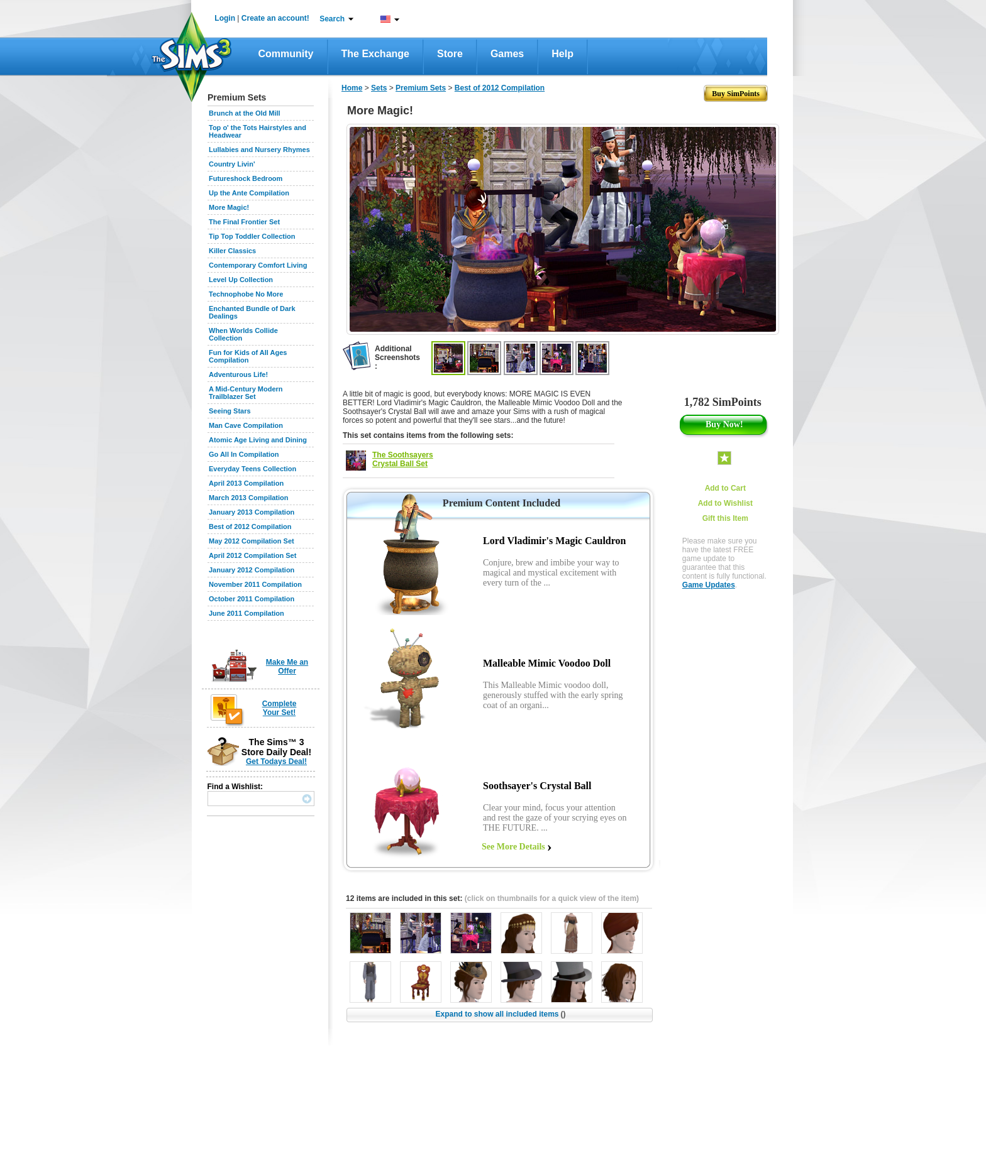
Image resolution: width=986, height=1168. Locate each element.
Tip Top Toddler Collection (252, 236)
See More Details (513, 846)
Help (562, 53)
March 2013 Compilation (249, 497)
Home (351, 88)
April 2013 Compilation (246, 483)
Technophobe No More (246, 294)
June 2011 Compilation (246, 613)
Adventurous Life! (238, 374)
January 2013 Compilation (251, 512)
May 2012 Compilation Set (251, 541)
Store (450, 53)
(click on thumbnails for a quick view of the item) (552, 898)
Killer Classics (232, 250)
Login (224, 18)
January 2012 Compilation (251, 570)
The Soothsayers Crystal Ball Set (402, 459)
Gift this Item (725, 518)
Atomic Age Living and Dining (258, 440)
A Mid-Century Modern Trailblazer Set (246, 392)
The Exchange (375, 53)
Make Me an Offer (287, 666)
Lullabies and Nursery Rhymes (259, 149)
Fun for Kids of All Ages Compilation (248, 356)
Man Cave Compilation (246, 425)
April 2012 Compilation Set (252, 555)
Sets (379, 88)
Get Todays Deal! (276, 761)
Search (332, 18)
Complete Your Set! (279, 708)
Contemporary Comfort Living (258, 265)
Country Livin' (232, 164)
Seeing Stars (230, 411)
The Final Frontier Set (244, 222)
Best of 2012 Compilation (250, 526)
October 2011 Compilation (251, 599)
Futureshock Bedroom (245, 178)
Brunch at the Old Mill (244, 113)
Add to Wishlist (725, 503)
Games (507, 53)
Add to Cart (725, 488)
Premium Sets (421, 88)
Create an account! (275, 18)
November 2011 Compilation (255, 584)
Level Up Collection (241, 279)
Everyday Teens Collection (252, 468)
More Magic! (229, 207)
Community (286, 53)
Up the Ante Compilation (249, 193)
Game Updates (708, 585)
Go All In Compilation (244, 454)
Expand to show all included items (500, 1014)
